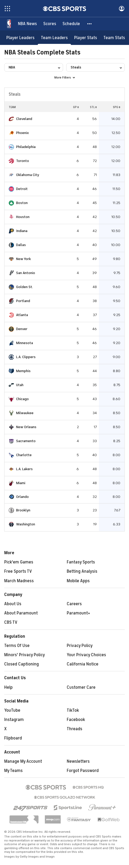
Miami (20, 483)
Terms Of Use (17, 645)
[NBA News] (27, 23)
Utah (19, 385)
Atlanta (22, 315)
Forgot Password (83, 770)
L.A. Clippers (26, 357)
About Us (12, 604)
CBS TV (10, 622)
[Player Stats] (85, 37)
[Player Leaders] (20, 37)
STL (93, 107)
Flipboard (13, 738)
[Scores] (49, 23)
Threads (74, 729)
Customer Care (81, 687)
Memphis (23, 371)
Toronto (22, 161)
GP (76, 107)
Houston (23, 217)
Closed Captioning (21, 664)
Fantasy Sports (81, 562)
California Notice (82, 664)
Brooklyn (23, 510)
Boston (22, 203)
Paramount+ (78, 613)
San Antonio (25, 273)
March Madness (19, 581)
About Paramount (21, 613)
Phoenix (22, 133)
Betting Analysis (82, 571)
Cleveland (24, 119)
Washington (25, 524)
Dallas (21, 245)
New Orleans (26, 427)
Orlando (22, 496)
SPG (116, 107)
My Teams (13, 770)
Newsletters (78, 761)
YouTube (12, 710)
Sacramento (26, 441)
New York (23, 259)
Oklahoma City (27, 175)
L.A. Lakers (24, 469)
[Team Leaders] (54, 37)
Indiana (21, 231)
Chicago (22, 399)
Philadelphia (26, 147)
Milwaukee (25, 413)
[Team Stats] (114, 37)
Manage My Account (23, 761)
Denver (21, 329)
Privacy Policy (80, 645)
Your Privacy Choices (86, 655)
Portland (23, 301)
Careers (74, 604)
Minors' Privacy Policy (24, 655)
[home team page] (11, 119)
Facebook (76, 719)
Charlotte (24, 455)
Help (8, 687)
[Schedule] (71, 23)
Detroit (22, 189)
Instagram (14, 719)
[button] (89, 23)
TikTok (73, 710)
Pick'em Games (18, 562)
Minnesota (24, 343)
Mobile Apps (78, 581)
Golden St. (24, 287)
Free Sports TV (18, 571)
